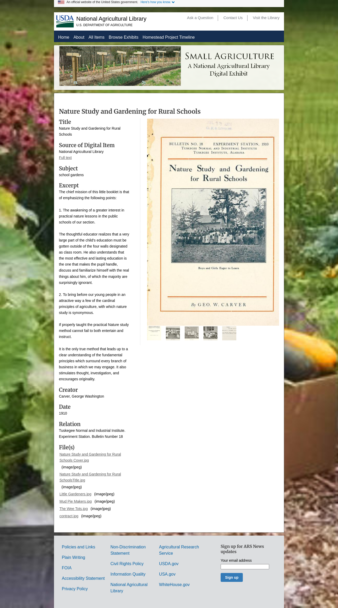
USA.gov (167, 574)
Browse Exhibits (123, 37)
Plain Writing (73, 557)
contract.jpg (68, 516)
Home (63, 37)
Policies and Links (78, 547)
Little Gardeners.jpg (75, 494)
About (79, 37)
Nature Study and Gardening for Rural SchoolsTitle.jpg (90, 477)
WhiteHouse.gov (174, 584)
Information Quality (127, 574)
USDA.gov (169, 563)
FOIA (66, 568)
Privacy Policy (75, 589)
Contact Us (233, 18)
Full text (65, 158)
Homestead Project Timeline (169, 37)
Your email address (236, 561)
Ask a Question (200, 18)
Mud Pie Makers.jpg (75, 501)
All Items (97, 37)
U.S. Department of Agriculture (104, 25)
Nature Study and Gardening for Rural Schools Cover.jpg (90, 457)
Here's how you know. (156, 2)
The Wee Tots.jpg (73, 509)
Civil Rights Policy (126, 563)
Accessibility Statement (83, 578)
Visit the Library (266, 18)
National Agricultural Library (111, 18)
